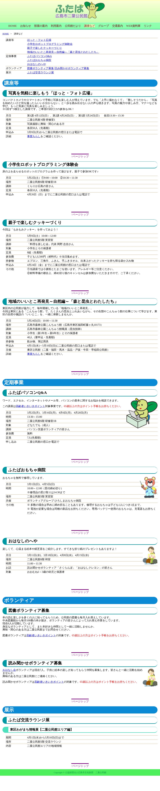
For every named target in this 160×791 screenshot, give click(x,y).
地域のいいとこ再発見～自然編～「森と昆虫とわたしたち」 (63, 52)
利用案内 (56, 25)
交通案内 (117, 25)
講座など (89, 25)
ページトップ (81, 156)
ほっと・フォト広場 (39, 40)
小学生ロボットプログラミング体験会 (49, 44)
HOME (12, 25)
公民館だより (73, 25)
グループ (103, 25)
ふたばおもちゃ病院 (39, 60)
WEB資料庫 (133, 25)
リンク (148, 25)
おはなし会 (9, 670)
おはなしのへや (36, 64)
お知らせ (25, 25)
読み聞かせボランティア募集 (71, 68)
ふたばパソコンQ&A (39, 56)
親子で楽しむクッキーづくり (44, 48)
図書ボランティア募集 (40, 68)
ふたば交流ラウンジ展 (40, 72)
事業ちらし (33, 136)
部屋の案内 (41, 25)
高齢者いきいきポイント (30, 406)
